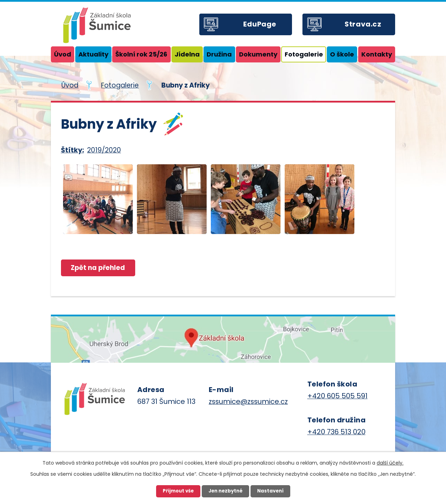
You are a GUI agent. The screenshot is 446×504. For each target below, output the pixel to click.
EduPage (259, 24)
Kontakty (376, 54)
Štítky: (72, 150)
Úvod (62, 54)
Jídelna (187, 54)
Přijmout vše (178, 491)
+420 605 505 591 (337, 396)
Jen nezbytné (225, 491)
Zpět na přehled (98, 267)
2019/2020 (104, 150)
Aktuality (93, 54)
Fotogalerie (304, 54)
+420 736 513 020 (336, 432)
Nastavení (270, 491)
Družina (219, 54)
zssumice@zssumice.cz (248, 401)
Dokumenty (258, 54)
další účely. (390, 462)
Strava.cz (363, 24)
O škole (342, 54)
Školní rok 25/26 (141, 54)
